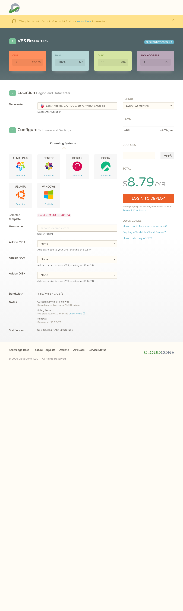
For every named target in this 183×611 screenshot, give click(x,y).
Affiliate (64, 350)
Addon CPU (17, 242)
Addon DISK (17, 273)
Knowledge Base (19, 350)
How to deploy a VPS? (138, 238)
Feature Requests (44, 350)
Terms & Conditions (134, 210)
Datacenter (16, 104)
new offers (84, 21)
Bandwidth (16, 294)
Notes (13, 302)
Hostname (16, 226)
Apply (168, 155)
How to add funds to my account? (145, 226)
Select (20, 175)
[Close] (173, 19)
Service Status (97, 350)
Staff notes (16, 330)
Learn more (77, 313)
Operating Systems (63, 143)
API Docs (78, 350)
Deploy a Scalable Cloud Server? (144, 232)
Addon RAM (17, 258)
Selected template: (15, 217)
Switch (49, 204)
